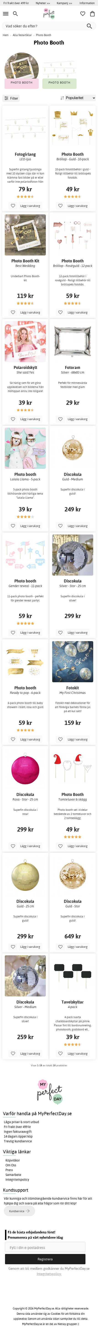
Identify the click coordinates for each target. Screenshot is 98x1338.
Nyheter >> (43, 3)
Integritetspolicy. (49, 1274)
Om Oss (10, 1165)
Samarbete (13, 1175)
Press (9, 1170)
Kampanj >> (64, 3)
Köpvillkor (12, 1160)
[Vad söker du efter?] (49, 26)
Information (87, 3)
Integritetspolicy (17, 1179)
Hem (5, 35)
